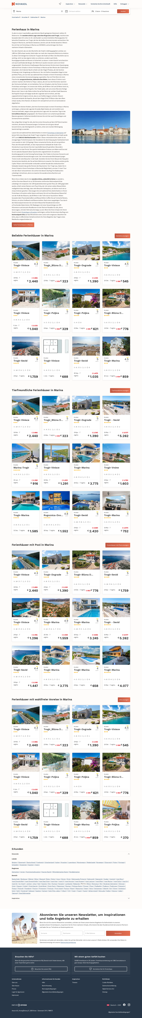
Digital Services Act (108, 989)
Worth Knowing (47, 986)
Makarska (76, 884)
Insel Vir (125, 881)
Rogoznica (79, 888)
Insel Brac (119, 879)
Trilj (68, 891)
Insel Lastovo (89, 881)
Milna (89, 884)
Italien (57, 862)
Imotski (112, 879)
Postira (35, 888)
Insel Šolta (117, 881)
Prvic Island (59, 888)
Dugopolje (98, 879)
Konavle (61, 884)
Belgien (14, 862)
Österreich (108, 862)
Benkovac (24, 879)
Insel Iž (61, 881)
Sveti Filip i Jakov (54, 891)
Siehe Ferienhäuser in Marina (23, 225)
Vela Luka (102, 891)
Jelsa (34, 884)
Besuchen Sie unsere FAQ (41, 969)
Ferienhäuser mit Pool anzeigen (118, 545)
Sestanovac (98, 888)
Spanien (31, 865)
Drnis (68, 879)
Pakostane (60, 886)
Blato (48, 879)
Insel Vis (14, 884)
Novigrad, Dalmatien (110, 884)
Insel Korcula (69, 881)
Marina (43, 17)
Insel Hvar (54, 881)
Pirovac (85, 886)
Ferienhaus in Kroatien (29, 212)
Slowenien (23, 865)
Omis (13, 886)
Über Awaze (15, 986)
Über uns (14, 982)
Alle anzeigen (124, 700)
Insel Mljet (99, 881)
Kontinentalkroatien (33, 872)
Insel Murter (108, 881)
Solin (13, 891)
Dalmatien (34, 17)
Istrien (22, 872)
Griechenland (49, 862)
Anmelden (118, 933)
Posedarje (28, 888)
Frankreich (40, 862)
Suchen (123, 11)
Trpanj (79, 891)
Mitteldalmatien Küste (60, 872)
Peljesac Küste (77, 886)
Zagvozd (15, 893)
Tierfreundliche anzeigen (120, 390)
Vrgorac (114, 891)
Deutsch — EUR (114, 1005)
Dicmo (63, 879)
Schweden (15, 865)
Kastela (44, 884)
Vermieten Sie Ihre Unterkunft (100, 4)
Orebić (25, 886)
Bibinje (30, 879)
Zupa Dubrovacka (24, 893)
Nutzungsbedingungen (49, 989)
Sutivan (44, 891)
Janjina (29, 884)
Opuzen (19, 886)
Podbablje (98, 886)
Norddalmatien (74, 872)
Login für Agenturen (18, 992)
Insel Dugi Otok (44, 881)
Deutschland (31, 862)
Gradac (106, 879)
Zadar (120, 891)
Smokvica (122, 888)
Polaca (14, 888)
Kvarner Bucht (46, 872)
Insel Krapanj (79, 881)
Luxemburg (72, 862)
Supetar (38, 891)
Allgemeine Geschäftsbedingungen (52, 992)
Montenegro (81, 862)
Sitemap (104, 992)
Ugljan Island (92, 891)
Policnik (20, 888)
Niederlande (91, 862)
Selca (91, 888)
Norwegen (99, 862)
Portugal (121, 862)
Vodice (108, 891)
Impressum (15, 995)
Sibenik (105, 888)
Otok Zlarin (52, 886)
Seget (86, 888)
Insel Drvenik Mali (18, 881)
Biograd (42, 879)
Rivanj (72, 888)
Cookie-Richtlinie (107, 982)
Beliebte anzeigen (122, 236)
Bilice (36, 879)
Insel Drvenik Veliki (31, 881)
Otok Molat (43, 886)
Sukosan (31, 891)
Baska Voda (15, 879)
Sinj (110, 888)
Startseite (15, 17)
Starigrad (24, 891)
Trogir (73, 891)
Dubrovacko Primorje (79, 879)
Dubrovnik (90, 879)
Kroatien (25, 17)
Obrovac (121, 884)
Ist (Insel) (22, 884)
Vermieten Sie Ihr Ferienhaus (100, 969)
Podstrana (113, 886)
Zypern (37, 865)
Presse (14, 989)
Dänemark (21, 862)
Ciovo (58, 879)
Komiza (54, 884)
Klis (49, 884)
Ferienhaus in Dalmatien (55, 133)
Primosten (42, 888)
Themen (74, 982)
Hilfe (115, 4)
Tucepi (85, 891)
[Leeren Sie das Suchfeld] (62, 11)
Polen (115, 862)
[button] (77, 11)
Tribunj (63, 891)
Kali (39, 884)
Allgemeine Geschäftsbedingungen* (119, 1012)
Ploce (91, 886)
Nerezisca (95, 884)
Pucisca (66, 888)
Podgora (106, 886)
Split (18, 891)
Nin (101, 884)
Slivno (115, 888)
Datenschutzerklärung (68, 942)
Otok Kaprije (33, 886)
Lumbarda (68, 884)
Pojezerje (121, 886)
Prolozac (50, 888)
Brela (53, 879)
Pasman (68, 886)
